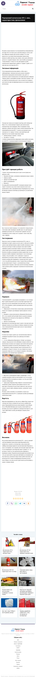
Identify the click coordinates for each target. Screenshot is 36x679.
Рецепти (18, 662)
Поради (18, 654)
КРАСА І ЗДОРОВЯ (18, 643)
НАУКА (18, 668)
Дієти (18, 656)
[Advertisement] (18, 37)
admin (19, 493)
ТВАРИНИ (18, 650)
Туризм (18, 664)
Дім (20, 494)
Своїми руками (18, 652)
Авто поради (18, 660)
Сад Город (18, 645)
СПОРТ (18, 647)
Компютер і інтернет (18, 666)
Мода (18, 658)
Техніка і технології (18, 642)
